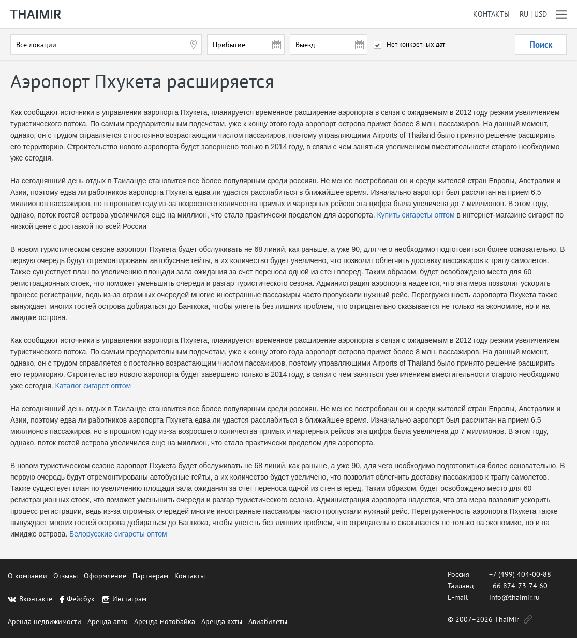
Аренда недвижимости (44, 621)
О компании (27, 576)
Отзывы (65, 576)
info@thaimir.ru (514, 597)
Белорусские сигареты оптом (118, 534)
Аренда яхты (221, 621)
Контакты (491, 14)
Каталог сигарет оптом (93, 386)
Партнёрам (150, 576)
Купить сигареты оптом (415, 215)
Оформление (105, 576)
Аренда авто (107, 621)
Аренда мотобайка (164, 621)
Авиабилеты (267, 621)
